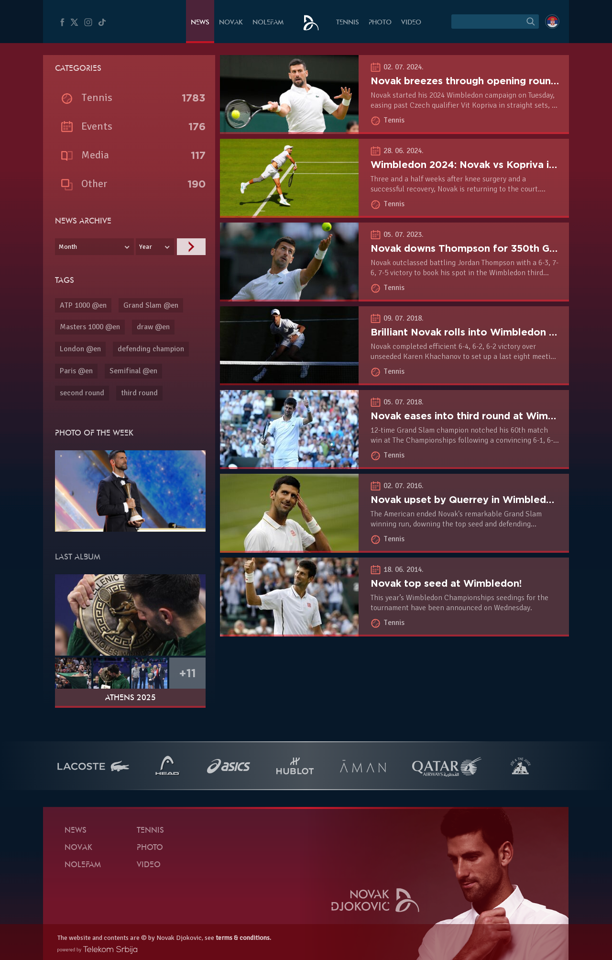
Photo (380, 22)
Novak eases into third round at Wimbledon (476, 416)
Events (96, 126)
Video (411, 22)
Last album (77, 557)
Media (95, 154)
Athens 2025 (130, 698)
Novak (231, 22)
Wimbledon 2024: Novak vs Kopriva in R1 (470, 164)
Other (94, 183)
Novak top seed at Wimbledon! (446, 583)
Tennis (347, 22)
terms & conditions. (243, 938)
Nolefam (268, 22)
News (200, 22)
